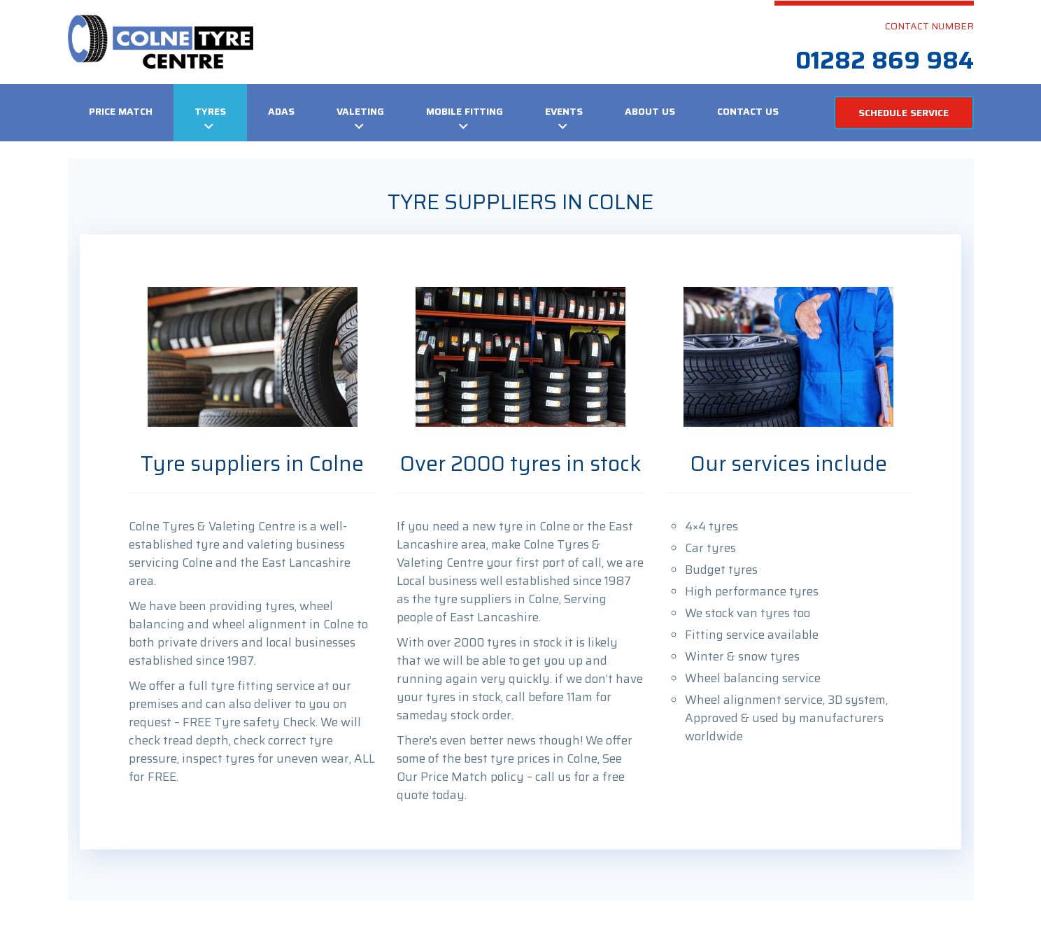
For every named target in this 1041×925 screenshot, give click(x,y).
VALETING (360, 111)
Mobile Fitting (464, 111)
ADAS (281, 111)
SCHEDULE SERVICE (903, 112)
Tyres (210, 111)
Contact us (748, 111)
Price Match (121, 111)
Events (564, 111)
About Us (650, 111)
